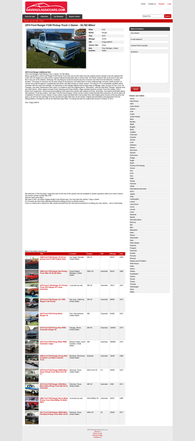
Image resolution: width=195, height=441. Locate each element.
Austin (132, 114)
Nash (132, 233)
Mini (131, 227)
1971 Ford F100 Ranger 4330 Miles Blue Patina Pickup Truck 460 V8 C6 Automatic (53, 386)
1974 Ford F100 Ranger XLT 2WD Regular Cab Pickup (52, 300)
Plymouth (133, 251)
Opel (131, 240)
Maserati (133, 215)
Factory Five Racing (137, 166)
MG (131, 225)
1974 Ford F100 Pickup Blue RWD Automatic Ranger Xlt (53, 329)
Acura (132, 99)
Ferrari (132, 168)
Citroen (132, 140)
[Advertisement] (75, 227)
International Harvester (138, 189)
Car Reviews (58, 16)
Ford (131, 173)
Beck (132, 119)
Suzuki (132, 279)
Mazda (132, 217)
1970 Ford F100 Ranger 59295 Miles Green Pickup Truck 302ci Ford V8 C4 (53, 372)
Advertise (44, 16)
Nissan (132, 235)
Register (162, 4)
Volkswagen (134, 287)
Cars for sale (30, 16)
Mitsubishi (133, 230)
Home (143, 4)
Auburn (132, 109)
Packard (133, 245)
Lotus (132, 212)
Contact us (152, 4)
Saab (132, 266)
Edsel (132, 163)
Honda (132, 181)
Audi (131, 111)
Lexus (132, 207)
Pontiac (132, 253)
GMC (132, 178)
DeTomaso (134, 155)
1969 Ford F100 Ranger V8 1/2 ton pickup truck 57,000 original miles (53, 258)
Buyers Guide (74, 16)
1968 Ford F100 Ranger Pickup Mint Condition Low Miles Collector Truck (53, 358)
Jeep (132, 197)
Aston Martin (134, 106)
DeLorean (133, 150)
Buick (132, 129)
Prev (29, 48)
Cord (132, 142)
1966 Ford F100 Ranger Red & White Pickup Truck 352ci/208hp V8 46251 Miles (54, 400)
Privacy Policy (97, 435)
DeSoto (132, 153)
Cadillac (133, 132)
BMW (132, 124)
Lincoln (132, 209)
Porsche (133, 256)
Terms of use (97, 433)
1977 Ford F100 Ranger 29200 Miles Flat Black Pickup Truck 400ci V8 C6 (54, 413)
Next (83, 48)
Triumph (133, 284)
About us (97, 432)
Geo (131, 176)
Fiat (131, 171)
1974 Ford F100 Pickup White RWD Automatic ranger (53, 343)
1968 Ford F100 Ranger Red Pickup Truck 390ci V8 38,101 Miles (53, 272)
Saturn (132, 269)
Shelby (132, 271)
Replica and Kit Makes (138, 261)
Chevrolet (133, 135)
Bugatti (132, 127)
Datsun (132, 148)
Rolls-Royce (134, 264)
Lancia (132, 202)
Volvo (132, 289)
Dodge (132, 158)
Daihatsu (133, 145)
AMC (132, 104)
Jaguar (132, 194)
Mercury (133, 222)
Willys (132, 292)
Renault (133, 258)
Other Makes (134, 243)
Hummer (133, 184)
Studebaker (134, 274)
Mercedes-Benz (135, 220)
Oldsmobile (134, 238)
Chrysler (133, 137)
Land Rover (134, 204)
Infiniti (132, 186)
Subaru (132, 276)
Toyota (132, 282)
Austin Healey (135, 117)
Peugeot (133, 248)
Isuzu (132, 191)
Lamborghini (134, 199)
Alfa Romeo (134, 101)
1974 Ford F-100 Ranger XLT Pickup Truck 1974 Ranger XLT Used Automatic (54, 287)
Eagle (132, 160)
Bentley (132, 122)
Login (169, 4)
